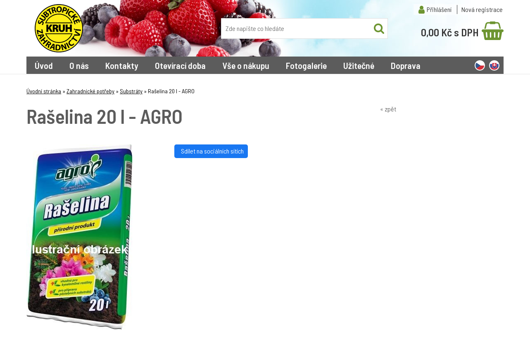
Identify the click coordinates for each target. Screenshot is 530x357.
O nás (79, 65)
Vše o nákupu (245, 65)
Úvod (44, 65)
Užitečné (358, 65)
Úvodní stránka (43, 91)
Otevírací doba (180, 65)
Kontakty (121, 65)
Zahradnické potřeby (90, 91)
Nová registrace (482, 9)
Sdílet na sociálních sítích (211, 151)
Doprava (406, 65)
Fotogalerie (306, 65)
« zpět (388, 109)
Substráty (131, 91)
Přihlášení (439, 9)
